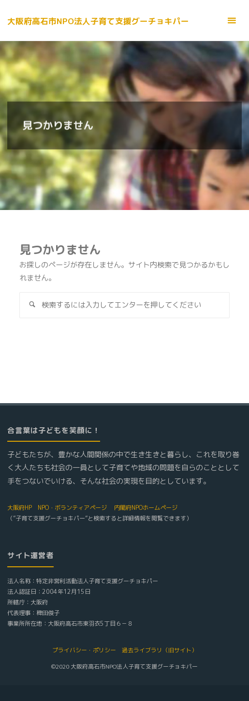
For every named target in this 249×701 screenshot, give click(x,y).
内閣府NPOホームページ (145, 508)
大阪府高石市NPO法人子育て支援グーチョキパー (98, 21)
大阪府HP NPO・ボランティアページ (57, 508)
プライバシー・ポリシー (84, 650)
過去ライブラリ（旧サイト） (159, 650)
